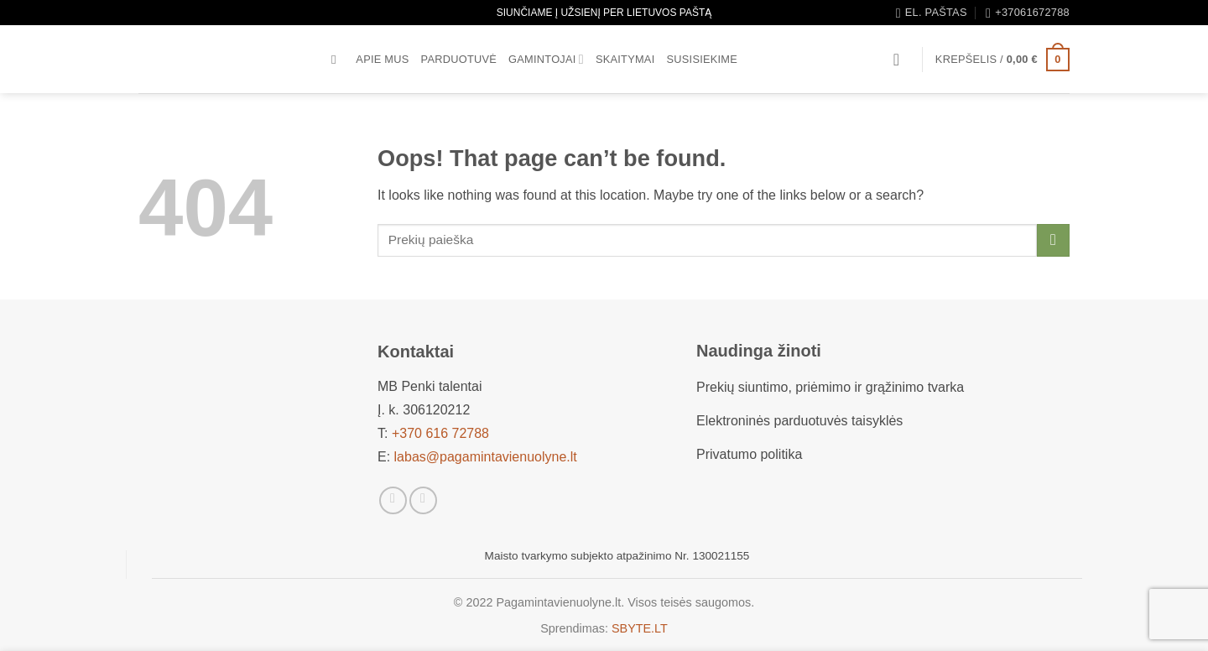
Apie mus (382, 59)
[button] (901, 59)
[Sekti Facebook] (393, 500)
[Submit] (1053, 240)
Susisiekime (701, 59)
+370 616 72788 (440, 433)
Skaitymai (625, 59)
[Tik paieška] (337, 60)
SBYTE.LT (640, 628)
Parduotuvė (459, 59)
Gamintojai (546, 59)
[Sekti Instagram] (423, 500)
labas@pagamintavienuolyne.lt (485, 457)
